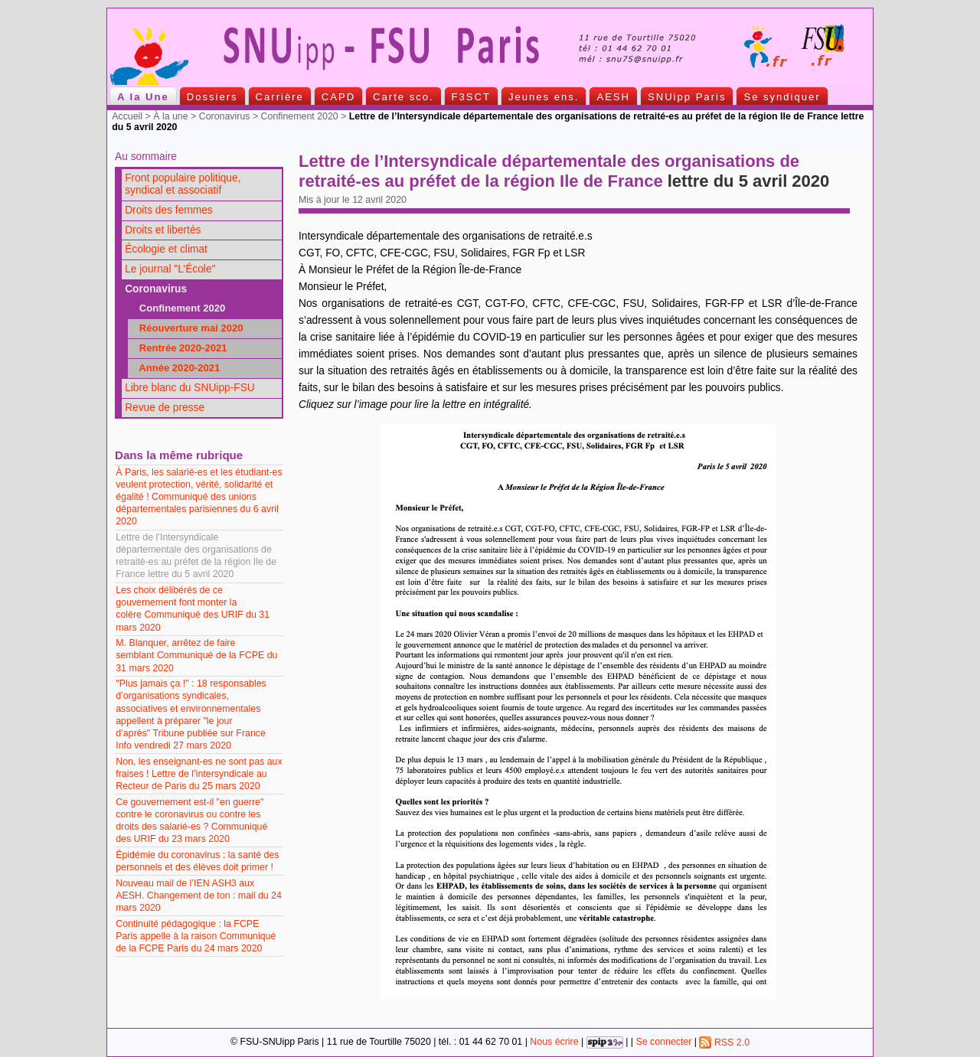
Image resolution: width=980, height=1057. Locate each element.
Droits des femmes (169, 210)
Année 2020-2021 (175, 368)
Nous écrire (554, 1042)
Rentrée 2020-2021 (179, 348)
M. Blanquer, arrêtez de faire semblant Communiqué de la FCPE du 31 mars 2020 (196, 655)
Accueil (127, 116)
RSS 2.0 (724, 1042)
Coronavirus (224, 116)
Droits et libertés (163, 230)
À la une (170, 116)
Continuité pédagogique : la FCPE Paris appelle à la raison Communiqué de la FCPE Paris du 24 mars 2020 (196, 936)
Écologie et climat (166, 249)
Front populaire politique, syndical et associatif (182, 184)
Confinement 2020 (299, 116)
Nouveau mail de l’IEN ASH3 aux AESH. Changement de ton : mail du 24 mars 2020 (199, 895)
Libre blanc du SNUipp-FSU (190, 387)
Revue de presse (164, 407)
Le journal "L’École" (170, 269)
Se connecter (663, 1042)
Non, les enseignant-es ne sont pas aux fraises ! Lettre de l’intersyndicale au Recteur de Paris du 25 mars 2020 (199, 773)
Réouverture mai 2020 (187, 328)
